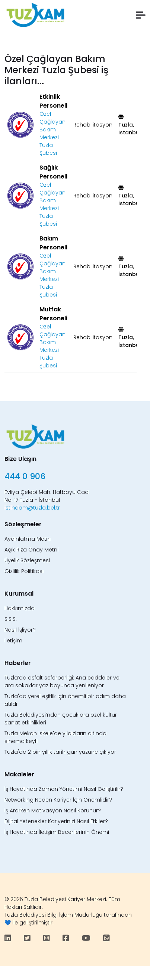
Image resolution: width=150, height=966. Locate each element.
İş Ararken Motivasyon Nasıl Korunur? (52, 810)
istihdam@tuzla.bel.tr (32, 507)
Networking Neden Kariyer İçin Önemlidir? (58, 799)
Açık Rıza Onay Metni (31, 549)
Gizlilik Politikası (24, 571)
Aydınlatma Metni (27, 539)
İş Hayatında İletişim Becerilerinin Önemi (56, 832)
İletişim (13, 640)
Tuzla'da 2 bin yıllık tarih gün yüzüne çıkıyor (60, 752)
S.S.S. (10, 619)
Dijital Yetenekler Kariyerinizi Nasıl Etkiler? (56, 821)
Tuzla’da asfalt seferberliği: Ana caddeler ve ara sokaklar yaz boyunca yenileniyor (61, 681)
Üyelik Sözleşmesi (27, 560)
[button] (141, 15)
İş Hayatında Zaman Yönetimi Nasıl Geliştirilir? (63, 789)
